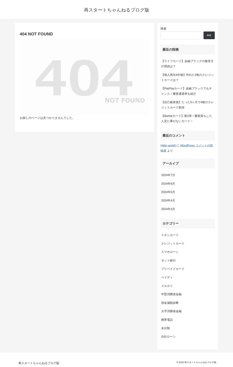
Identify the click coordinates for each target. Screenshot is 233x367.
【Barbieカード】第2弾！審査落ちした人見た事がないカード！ (186, 118)
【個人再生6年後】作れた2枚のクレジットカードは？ (187, 77)
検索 (163, 28)
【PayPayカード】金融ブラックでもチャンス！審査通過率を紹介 (186, 91)
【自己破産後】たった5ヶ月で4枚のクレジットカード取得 (187, 105)
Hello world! (168, 145)
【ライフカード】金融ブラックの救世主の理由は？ (187, 63)
